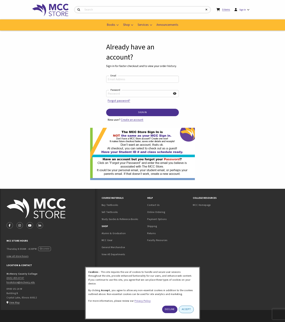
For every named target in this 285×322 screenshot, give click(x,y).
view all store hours (18, 256)
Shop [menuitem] (126, 25)
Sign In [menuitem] (242, 9)
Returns (151, 233)
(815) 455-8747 (15, 278)
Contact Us (153, 205)
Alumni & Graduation (114, 233)
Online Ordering (156, 212)
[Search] (79, 10)
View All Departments (113, 254)
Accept (186, 309)
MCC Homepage (202, 205)
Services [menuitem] (143, 25)
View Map (14, 302)
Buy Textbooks (110, 205)
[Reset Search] (206, 10)
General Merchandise (113, 247)
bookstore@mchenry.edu (21, 282)
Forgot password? (119, 101)
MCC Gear (107, 240)
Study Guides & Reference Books (120, 219)
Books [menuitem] (111, 25)
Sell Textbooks (121, 212)
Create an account (132, 120)
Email (113, 75)
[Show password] (174, 94)
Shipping (152, 226)
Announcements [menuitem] (167, 25)
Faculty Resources (157, 240)
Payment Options (156, 219)
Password (115, 90)
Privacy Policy (143, 301)
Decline (170, 309)
